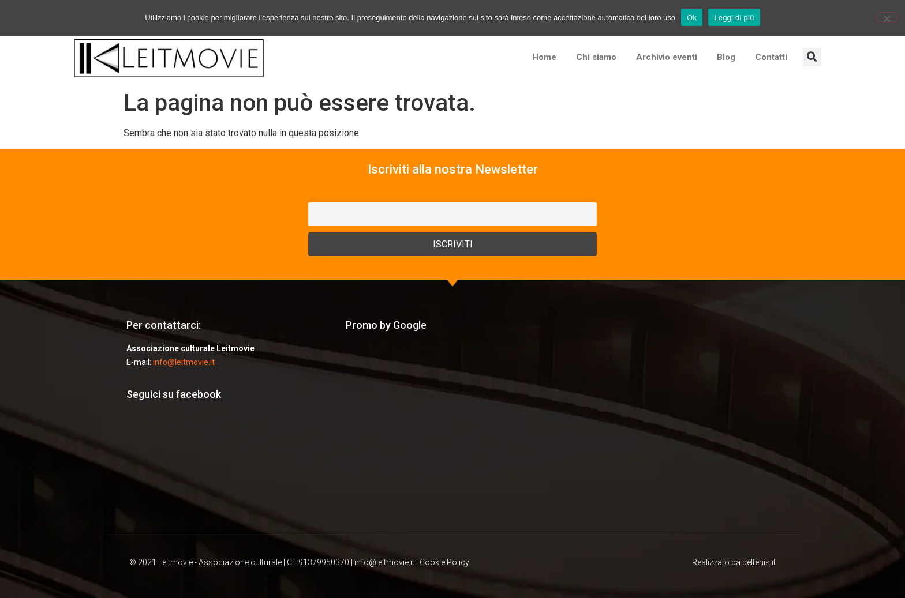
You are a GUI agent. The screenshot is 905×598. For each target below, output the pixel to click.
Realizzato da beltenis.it (734, 562)
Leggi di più (734, 17)
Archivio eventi (666, 57)
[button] (812, 57)
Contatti (771, 57)
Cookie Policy (444, 562)
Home (544, 57)
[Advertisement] (452, 431)
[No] (886, 17)
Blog (726, 57)
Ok (692, 17)
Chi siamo (596, 57)
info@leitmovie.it (184, 362)
